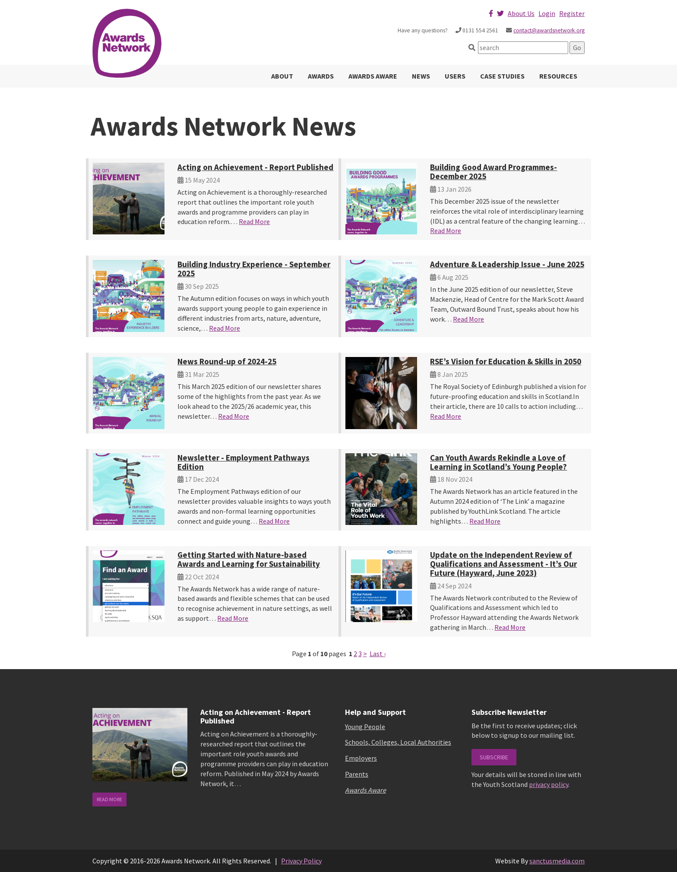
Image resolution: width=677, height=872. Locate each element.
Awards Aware (372, 76)
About (282, 76)
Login (546, 13)
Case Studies (502, 76)
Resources (558, 76)
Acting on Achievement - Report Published (255, 167)
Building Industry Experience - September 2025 (253, 268)
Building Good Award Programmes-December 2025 (493, 171)
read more (109, 799)
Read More (254, 221)
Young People (365, 726)
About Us (521, 13)
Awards (321, 76)
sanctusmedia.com (557, 860)
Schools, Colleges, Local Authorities (398, 742)
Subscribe (494, 757)
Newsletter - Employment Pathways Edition (243, 462)
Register (572, 13)
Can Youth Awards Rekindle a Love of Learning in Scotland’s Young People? (498, 462)
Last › (378, 653)
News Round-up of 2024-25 (226, 361)
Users (455, 76)
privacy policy (548, 784)
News (421, 76)
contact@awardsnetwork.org (549, 30)
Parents (356, 774)
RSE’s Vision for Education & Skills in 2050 (505, 361)
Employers (361, 758)
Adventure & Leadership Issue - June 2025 (507, 264)
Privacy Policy (301, 860)
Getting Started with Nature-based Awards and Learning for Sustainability (248, 559)
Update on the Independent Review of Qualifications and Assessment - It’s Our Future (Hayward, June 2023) (503, 564)
